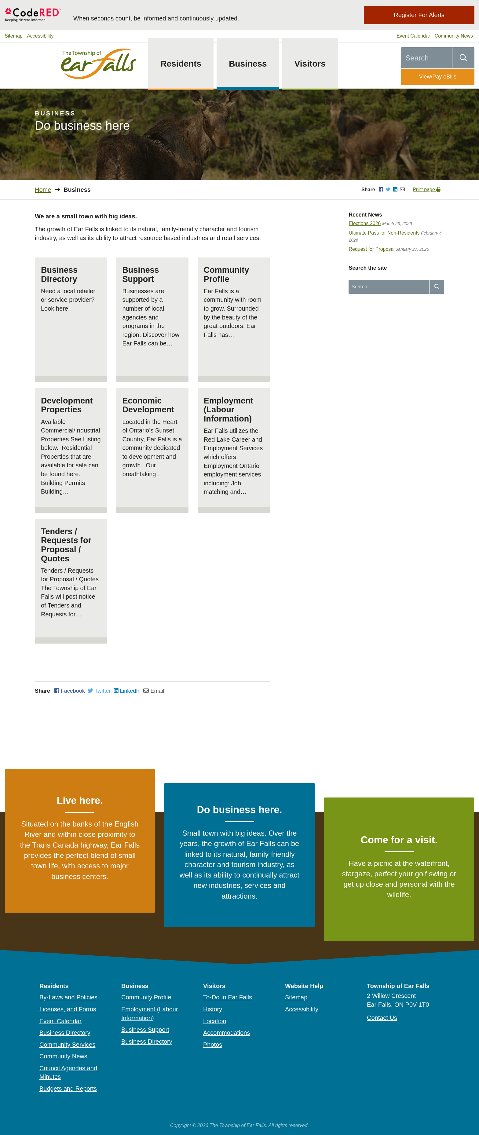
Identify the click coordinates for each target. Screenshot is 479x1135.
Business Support (145, 1029)
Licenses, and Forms (67, 1009)
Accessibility (40, 35)
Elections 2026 (365, 223)
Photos (212, 1044)
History (212, 1009)
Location (214, 1021)
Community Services (67, 1044)
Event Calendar (413, 35)
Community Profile (146, 997)
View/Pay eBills (438, 77)
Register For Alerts (419, 15)
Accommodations (226, 1032)
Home (43, 189)
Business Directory (64, 1032)
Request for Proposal (371, 249)
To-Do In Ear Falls (227, 997)
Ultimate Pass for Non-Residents (384, 232)
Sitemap (14, 35)
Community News (454, 35)
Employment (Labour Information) (149, 1013)
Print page (427, 189)
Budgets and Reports (68, 1088)
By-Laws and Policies (68, 997)
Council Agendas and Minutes (68, 1072)
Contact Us (382, 1017)
